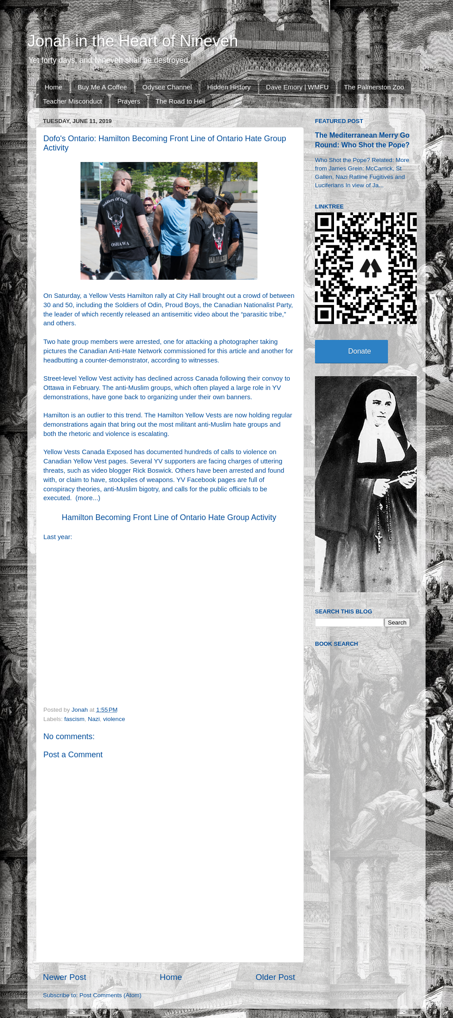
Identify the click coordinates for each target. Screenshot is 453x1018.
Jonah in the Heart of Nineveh (132, 41)
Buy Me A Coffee (102, 87)
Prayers (128, 101)
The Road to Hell (181, 101)
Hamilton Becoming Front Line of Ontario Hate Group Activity (168, 517)
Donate (359, 351)
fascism (74, 719)
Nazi (94, 719)
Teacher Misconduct (72, 101)
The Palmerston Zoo (374, 87)
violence (114, 719)
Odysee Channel (167, 87)
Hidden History (228, 87)
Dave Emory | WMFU (297, 87)
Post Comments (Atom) (111, 995)
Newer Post (64, 977)
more (85, 497)
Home (53, 87)
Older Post (275, 977)
